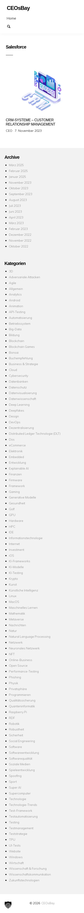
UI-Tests (15, 845)
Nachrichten (17, 625)
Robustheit (16, 729)
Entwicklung (17, 462)
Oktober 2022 (18, 246)
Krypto (13, 578)
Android (14, 300)
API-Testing (17, 312)
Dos (12, 439)
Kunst (13, 584)
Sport (13, 781)
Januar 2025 (17, 177)
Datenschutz (18, 387)
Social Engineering (22, 741)
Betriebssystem (19, 323)
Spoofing (15, 776)
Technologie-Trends (23, 805)
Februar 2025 (18, 171)
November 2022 (20, 240)
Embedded (16, 457)
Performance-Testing (24, 671)
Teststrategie (18, 834)
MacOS (14, 602)
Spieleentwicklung (22, 770)
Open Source (18, 665)
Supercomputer (20, 793)
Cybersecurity (18, 375)
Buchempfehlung (21, 358)
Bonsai (14, 352)
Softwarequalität (20, 758)
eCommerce (17, 445)
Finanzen (15, 474)
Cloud (13, 370)
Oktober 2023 (18, 188)
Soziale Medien (19, 764)
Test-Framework (20, 810)
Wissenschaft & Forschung (28, 868)
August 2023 (18, 200)
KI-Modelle (16, 567)
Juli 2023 (15, 205)
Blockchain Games (22, 346)
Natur (13, 631)
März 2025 (16, 165)
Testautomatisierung (23, 816)
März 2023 (16, 223)
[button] (8, 905)
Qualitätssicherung (22, 700)
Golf (12, 509)
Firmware (15, 480)
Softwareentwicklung (24, 752)
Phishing (15, 677)
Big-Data (15, 329)
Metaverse (16, 619)
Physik (13, 683)
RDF (12, 718)
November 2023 (20, 182)
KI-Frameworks (19, 561)
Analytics (15, 294)
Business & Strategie (23, 364)
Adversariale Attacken (24, 277)
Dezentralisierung (21, 428)
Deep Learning (19, 404)
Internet (14, 544)
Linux (12, 596)
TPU (12, 839)
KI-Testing (16, 573)
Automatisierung (20, 318)
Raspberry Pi (18, 712)
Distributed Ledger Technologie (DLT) (34, 433)
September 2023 (20, 194)
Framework (17, 486)
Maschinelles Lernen (23, 607)
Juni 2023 (15, 211)
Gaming (14, 492)
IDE (11, 532)
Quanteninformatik (22, 706)
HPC (12, 526)
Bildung (14, 335)
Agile (12, 283)
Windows (16, 857)
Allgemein (16, 289)
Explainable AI (19, 468)
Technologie (17, 799)
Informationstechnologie (26, 538)
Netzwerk (16, 642)
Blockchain (16, 341)
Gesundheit (17, 503)
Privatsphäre (18, 689)
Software (15, 747)
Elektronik (16, 451)
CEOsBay (48, 903)
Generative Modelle (22, 497)
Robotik (14, 724)
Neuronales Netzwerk (24, 648)
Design (14, 416)
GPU (12, 515)
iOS (11, 555)
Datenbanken (18, 381)
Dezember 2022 (20, 234)
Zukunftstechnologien (24, 880)
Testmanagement (21, 828)
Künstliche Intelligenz (23, 590)
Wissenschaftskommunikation (30, 874)
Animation (16, 306)
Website (15, 851)
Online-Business (20, 660)
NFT (12, 654)
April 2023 (16, 217)
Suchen (10, 26)
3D (11, 271)
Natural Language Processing (29, 636)
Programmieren (20, 695)
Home (11, 18)
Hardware (16, 521)
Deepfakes (16, 410)
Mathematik (17, 613)
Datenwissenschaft (22, 399)
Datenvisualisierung (23, 393)
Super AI (15, 787)
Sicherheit (16, 735)
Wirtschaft (16, 863)
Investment (16, 549)
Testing (14, 822)
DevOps (14, 422)
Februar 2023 (18, 229)
